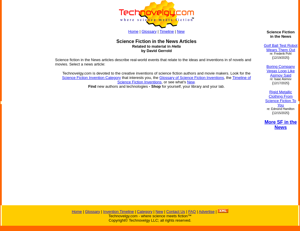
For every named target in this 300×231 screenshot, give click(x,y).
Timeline (167, 31)
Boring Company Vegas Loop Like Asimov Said (281, 70)
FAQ (192, 211)
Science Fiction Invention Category (91, 77)
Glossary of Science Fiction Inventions (191, 77)
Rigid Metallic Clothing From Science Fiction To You (280, 98)
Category (144, 211)
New (181, 31)
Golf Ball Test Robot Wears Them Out (281, 47)
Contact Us (175, 211)
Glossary (149, 31)
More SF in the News (281, 125)
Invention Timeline (118, 211)
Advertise (206, 211)
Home (133, 31)
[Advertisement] (25, 117)
